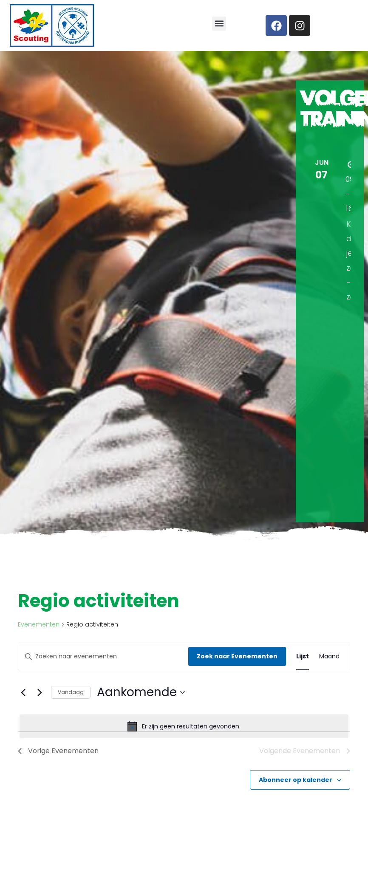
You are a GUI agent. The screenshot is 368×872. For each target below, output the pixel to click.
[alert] (184, 726)
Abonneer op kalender (295, 780)
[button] (219, 24)
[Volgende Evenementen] (39, 692)
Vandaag (71, 692)
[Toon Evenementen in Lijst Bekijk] (302, 656)
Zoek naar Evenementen (237, 656)
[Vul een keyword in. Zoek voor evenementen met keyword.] (103, 656)
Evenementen (38, 625)
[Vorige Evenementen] (23, 692)
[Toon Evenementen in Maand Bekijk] (329, 656)
